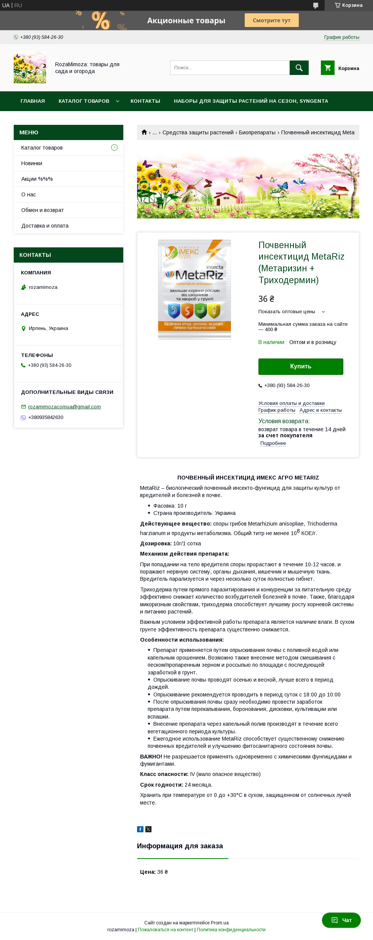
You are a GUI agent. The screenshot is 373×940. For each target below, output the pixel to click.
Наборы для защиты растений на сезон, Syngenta (251, 101)
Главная (33, 101)
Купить (301, 366)
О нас (28, 194)
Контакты (145, 101)
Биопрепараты (257, 132)
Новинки (31, 163)
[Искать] (299, 68)
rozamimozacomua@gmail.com (64, 406)
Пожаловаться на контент (165, 929)
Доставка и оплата (45, 226)
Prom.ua (220, 923)
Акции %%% (37, 179)
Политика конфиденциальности (231, 929)
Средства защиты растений (198, 132)
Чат (341, 920)
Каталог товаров (84, 101)
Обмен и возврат (42, 210)
